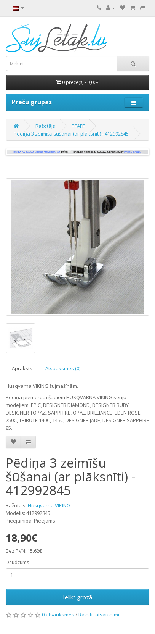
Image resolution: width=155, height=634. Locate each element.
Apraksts (22, 368)
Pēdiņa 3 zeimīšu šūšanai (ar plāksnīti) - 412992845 (71, 133)
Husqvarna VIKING (49, 505)
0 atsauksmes (58, 614)
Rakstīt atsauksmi (98, 614)
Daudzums (17, 562)
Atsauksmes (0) (62, 368)
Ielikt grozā (77, 597)
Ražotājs (45, 126)
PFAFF (78, 126)
